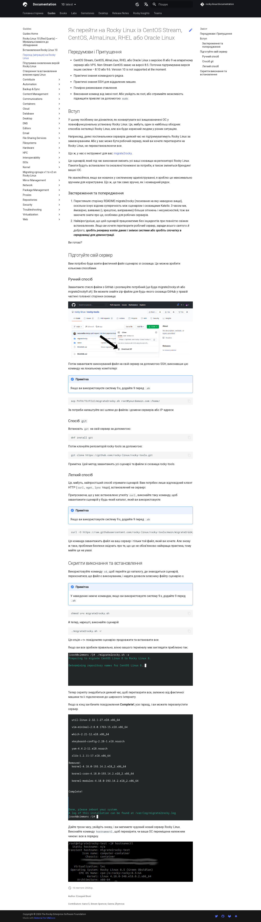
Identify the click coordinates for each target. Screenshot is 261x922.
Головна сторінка (33, 13)
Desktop (103, 13)
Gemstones (87, 13)
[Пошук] (171, 4)
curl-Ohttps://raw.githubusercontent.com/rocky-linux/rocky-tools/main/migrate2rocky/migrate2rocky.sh (132, 532)
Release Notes (120, 13)
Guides (51, 13)
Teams (158, 13)
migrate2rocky (123, 153)
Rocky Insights (141, 13)
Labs (74, 13)
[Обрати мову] (146, 4)
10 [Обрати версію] (67, 4)
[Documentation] (25, 4)
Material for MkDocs (44, 918)
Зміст (203, 28)
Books (63, 13)
